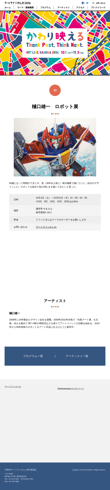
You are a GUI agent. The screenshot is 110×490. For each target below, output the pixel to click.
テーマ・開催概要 (25, 7)
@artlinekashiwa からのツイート (70, 389)
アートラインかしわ (46, 227)
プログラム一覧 (33, 356)
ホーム (8, 7)
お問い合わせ (100, 3)
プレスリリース (98, 7)
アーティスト (63, 7)
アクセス (80, 7)
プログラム (45, 7)
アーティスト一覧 (77, 356)
